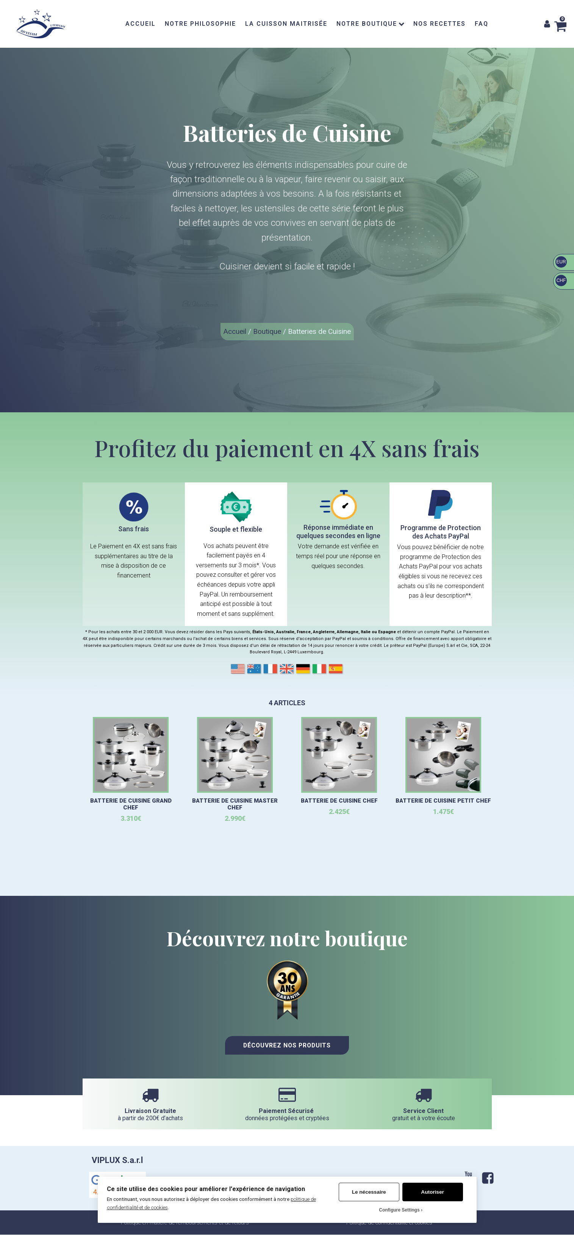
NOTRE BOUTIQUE (370, 23)
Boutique (267, 331)
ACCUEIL (140, 23)
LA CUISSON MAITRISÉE (286, 23)
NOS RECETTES (439, 23)
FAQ (481, 23)
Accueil (235, 331)
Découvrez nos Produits (287, 1046)
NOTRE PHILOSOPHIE (200, 23)
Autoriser (432, 1192)
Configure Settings (399, 1210)
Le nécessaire (369, 1192)
